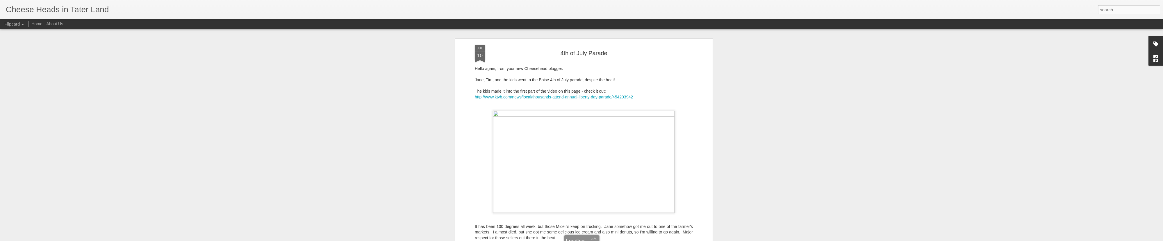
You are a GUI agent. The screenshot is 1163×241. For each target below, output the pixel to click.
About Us (55, 23)
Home (36, 23)
